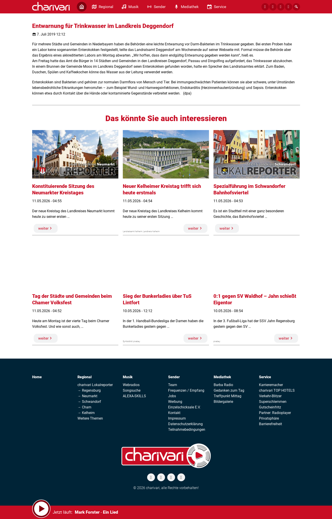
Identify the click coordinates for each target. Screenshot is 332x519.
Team (172, 385)
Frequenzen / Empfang (186, 390)
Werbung (175, 401)
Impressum (177, 418)
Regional (84, 377)
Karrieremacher (271, 385)
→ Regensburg (89, 390)
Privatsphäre (269, 418)
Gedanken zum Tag (229, 390)
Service (265, 377)
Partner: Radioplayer (275, 413)
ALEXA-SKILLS (134, 396)
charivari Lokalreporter (95, 385)
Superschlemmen (272, 401)
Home (37, 377)
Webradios (131, 385)
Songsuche (131, 390)
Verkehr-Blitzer (270, 396)
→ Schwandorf (89, 401)
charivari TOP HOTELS (277, 390)
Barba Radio (223, 385)
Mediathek (222, 377)
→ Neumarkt (87, 396)
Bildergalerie (223, 401)
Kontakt (174, 413)
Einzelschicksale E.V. (184, 407)
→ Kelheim (86, 413)
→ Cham (84, 407)
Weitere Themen (90, 418)
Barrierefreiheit (270, 424)
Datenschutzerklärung (185, 424)
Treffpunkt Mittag (227, 396)
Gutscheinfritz (270, 407)
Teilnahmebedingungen (186, 429)
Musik (128, 377)
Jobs (172, 396)
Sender (174, 377)
